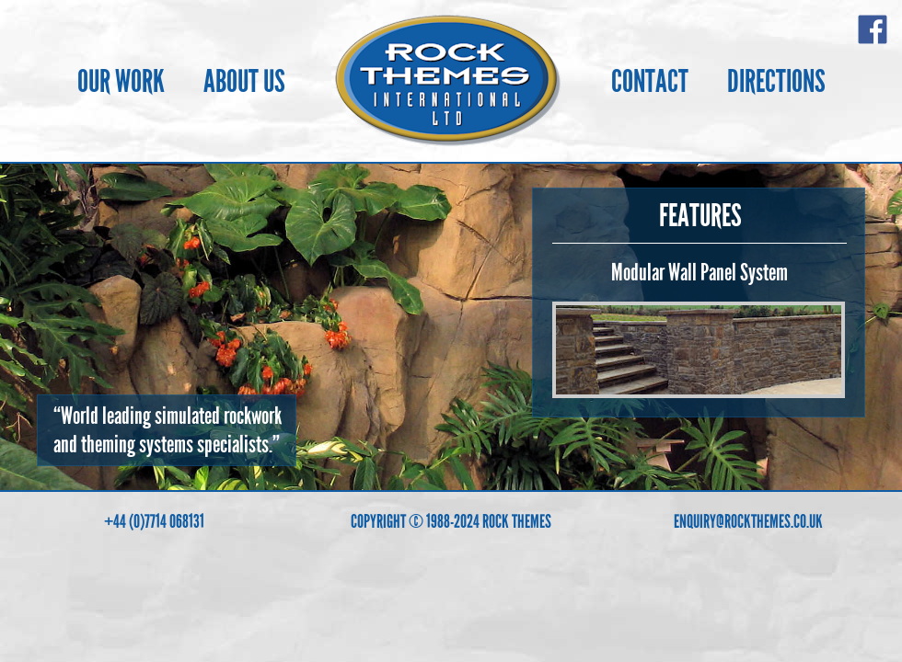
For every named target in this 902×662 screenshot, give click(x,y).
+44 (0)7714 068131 (154, 521)
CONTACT (649, 81)
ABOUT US (244, 81)
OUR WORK (121, 81)
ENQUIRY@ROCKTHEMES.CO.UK (748, 521)
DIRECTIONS (776, 81)
